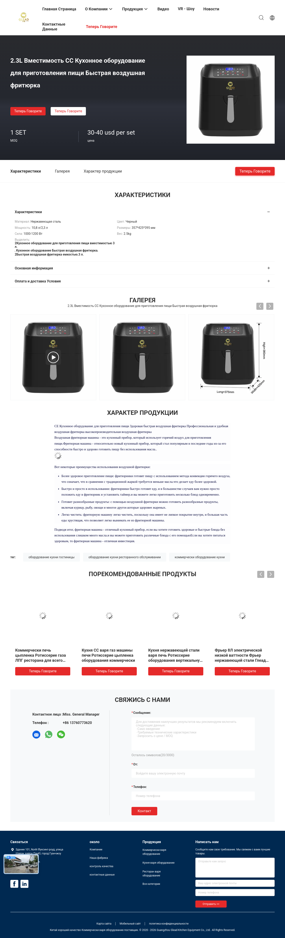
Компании (96, 849)
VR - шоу (186, 8)
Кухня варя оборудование (158, 862)
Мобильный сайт (130, 923)
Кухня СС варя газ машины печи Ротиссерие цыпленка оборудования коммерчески (108, 655)
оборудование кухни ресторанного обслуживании (125, 557)
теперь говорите (28, 111)
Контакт (144, 811)
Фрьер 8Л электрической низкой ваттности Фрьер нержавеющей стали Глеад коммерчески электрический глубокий (242, 660)
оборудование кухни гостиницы (52, 557)
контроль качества (101, 866)
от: (135, 764)
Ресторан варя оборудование (151, 873)
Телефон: (140, 787)
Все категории (151, 883)
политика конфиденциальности (169, 923)
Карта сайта (103, 923)
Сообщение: (142, 712)
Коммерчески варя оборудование (154, 851)
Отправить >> (211, 904)
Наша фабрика (99, 857)
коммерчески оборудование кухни (200, 557)
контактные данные (102, 874)
